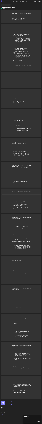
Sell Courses (22, 1)
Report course (3, 414)
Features (17, 1)
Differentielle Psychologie (5, 4)
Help (26, 1)
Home (13, 1)
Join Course (3, 403)
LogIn (35, 1)
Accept (39, 421)
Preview (9, 403)
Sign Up (39, 1)
